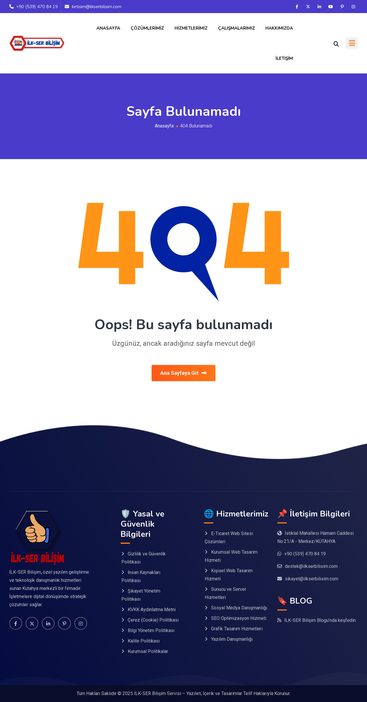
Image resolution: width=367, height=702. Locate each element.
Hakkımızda (279, 28)
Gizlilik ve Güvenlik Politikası (143, 558)
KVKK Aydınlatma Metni (152, 609)
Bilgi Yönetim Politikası (151, 630)
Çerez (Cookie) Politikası (153, 620)
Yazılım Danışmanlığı (232, 639)
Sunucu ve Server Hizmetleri (225, 593)
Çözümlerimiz (147, 28)
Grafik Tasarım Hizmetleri (236, 628)
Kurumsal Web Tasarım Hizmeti (231, 556)
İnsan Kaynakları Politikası (140, 576)
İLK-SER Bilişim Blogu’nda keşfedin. (320, 620)
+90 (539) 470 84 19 (37, 7)
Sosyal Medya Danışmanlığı (239, 608)
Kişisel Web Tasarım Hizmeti (229, 575)
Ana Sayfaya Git (183, 373)
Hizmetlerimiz (191, 28)
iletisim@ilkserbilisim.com (96, 7)
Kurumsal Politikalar (148, 651)
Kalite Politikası (144, 641)
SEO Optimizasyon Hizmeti (238, 618)
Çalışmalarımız (236, 28)
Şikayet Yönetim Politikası (140, 595)
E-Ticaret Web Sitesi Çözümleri (229, 537)
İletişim (284, 58)
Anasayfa (108, 28)
